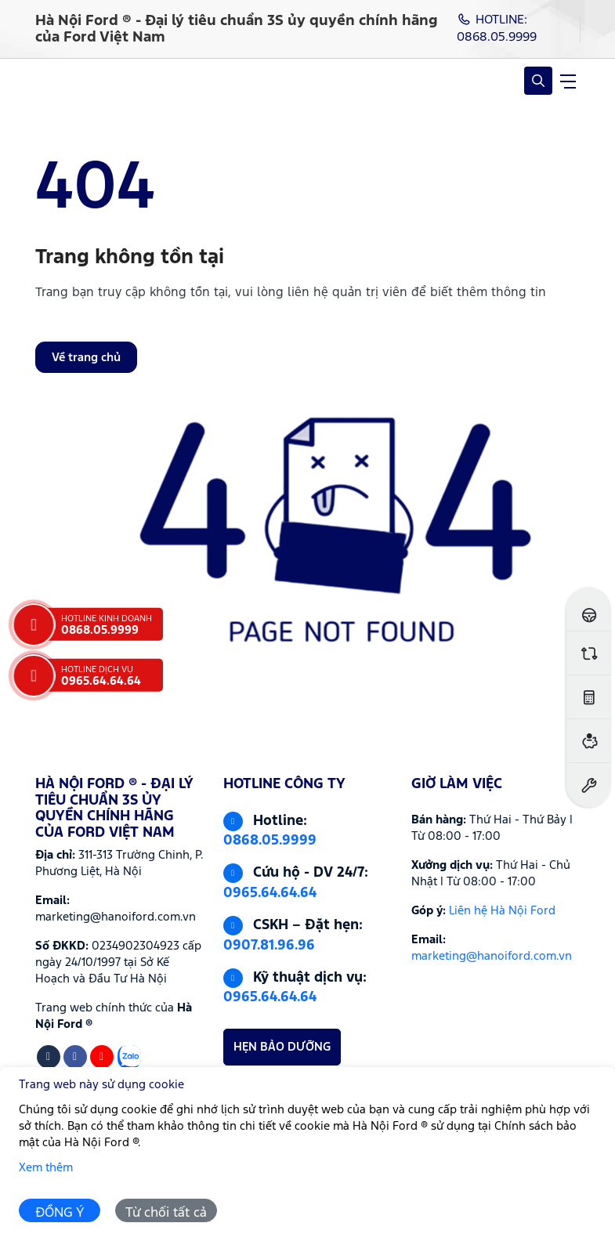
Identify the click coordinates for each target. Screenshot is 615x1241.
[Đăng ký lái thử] (588, 609)
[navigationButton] (568, 80)
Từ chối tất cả (166, 1213)
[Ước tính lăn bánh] (588, 697)
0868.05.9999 (270, 840)
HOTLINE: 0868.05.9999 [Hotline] (497, 28)
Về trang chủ (86, 358)
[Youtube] (102, 1057)
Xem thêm (46, 1168)
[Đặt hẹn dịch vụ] (588, 784)
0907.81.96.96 (269, 945)
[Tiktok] (48, 1057)
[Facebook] (75, 1057)
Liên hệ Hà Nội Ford (502, 911)
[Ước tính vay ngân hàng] (588, 740)
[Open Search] (538, 81)
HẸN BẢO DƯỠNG (282, 1047)
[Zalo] (129, 1057)
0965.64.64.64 (270, 893)
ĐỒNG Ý (60, 1213)
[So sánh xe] (588, 653)
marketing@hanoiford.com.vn (491, 956)
